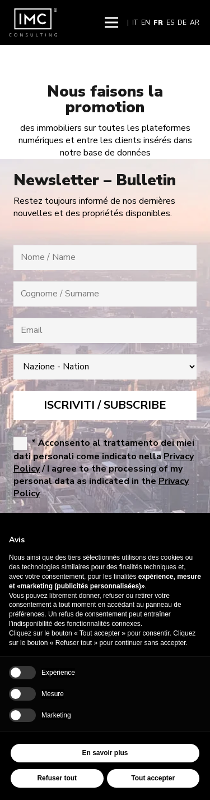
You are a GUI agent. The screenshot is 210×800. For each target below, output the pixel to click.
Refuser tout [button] (57, 778)
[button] (111, 22)
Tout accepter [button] (153, 778)
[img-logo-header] (33, 22)
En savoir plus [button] (105, 753)
